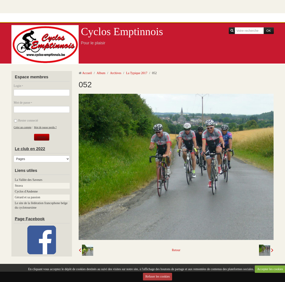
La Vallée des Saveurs (28, 180)
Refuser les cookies (157, 276)
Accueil (87, 73)
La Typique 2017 (136, 73)
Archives (115, 73)
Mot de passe (22, 102)
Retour (176, 250)
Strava (19, 185)
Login (17, 86)
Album (101, 73)
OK (268, 30)
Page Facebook (30, 219)
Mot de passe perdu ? (45, 127)
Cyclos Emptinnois (122, 31)
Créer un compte (22, 127)
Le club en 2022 (30, 149)
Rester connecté (26, 120)
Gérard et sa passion (27, 197)
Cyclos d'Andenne (26, 191)
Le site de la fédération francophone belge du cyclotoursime (41, 205)
